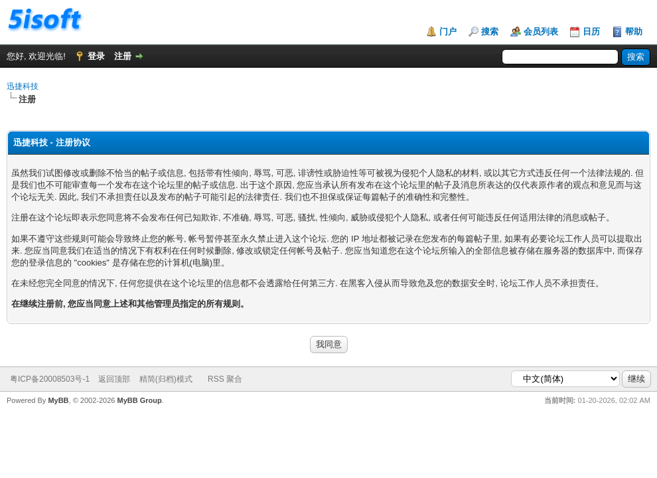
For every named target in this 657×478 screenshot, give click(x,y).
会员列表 (541, 32)
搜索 (489, 32)
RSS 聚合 (225, 379)
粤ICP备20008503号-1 (50, 379)
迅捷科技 (22, 86)
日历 (591, 32)
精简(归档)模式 (165, 379)
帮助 (633, 32)
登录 (96, 56)
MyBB (58, 400)
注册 (122, 56)
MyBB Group (139, 400)
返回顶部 (114, 379)
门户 (448, 32)
